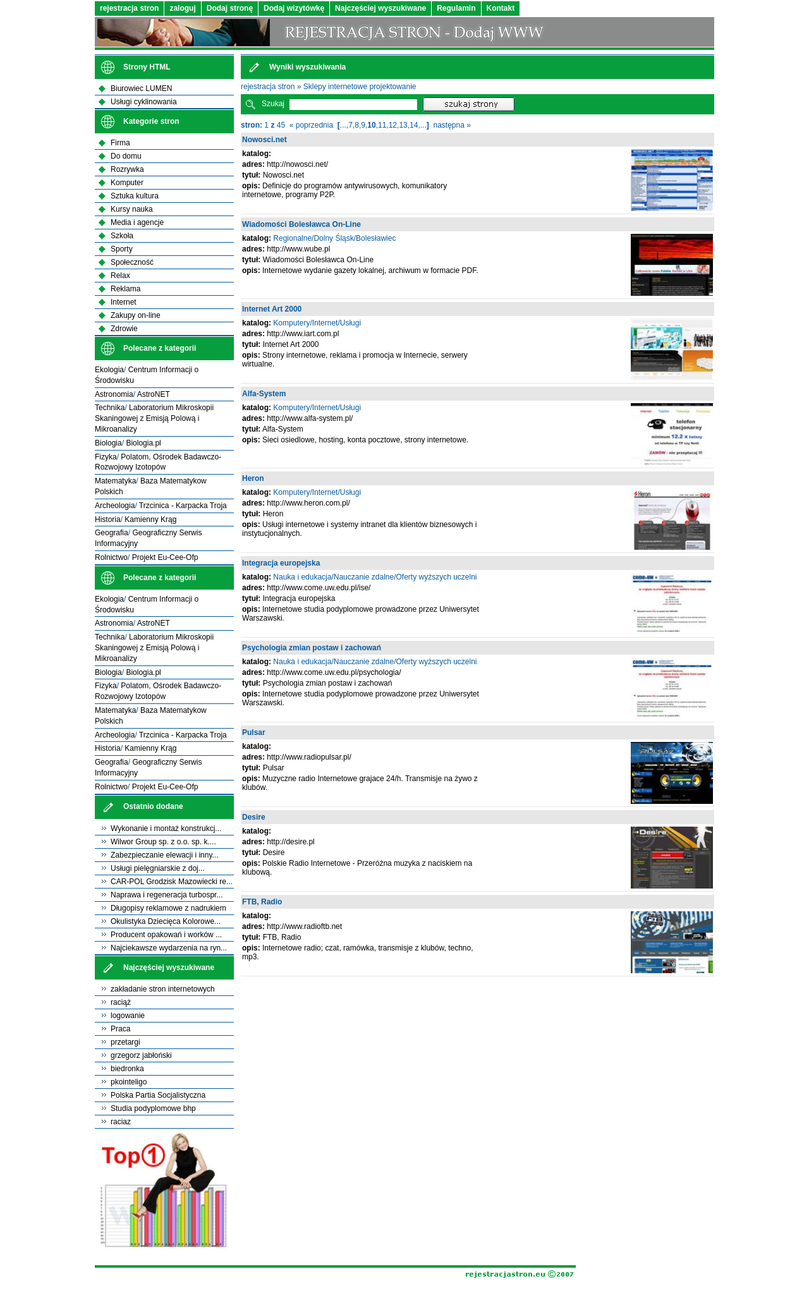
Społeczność (132, 262)
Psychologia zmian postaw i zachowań (311, 647)
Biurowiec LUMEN (141, 88)
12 (393, 125)
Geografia (111, 532)
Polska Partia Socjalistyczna (158, 1095)
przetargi (125, 1042)
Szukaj (273, 103)
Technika (110, 407)
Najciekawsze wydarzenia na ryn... (169, 948)
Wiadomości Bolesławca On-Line (301, 224)
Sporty (122, 249)
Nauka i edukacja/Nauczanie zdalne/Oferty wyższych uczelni (375, 577)
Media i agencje (137, 222)
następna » (451, 125)
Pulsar (253, 732)
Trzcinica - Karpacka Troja (183, 505)
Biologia (108, 443)
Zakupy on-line (136, 315)
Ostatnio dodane (153, 806)
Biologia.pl (143, 443)
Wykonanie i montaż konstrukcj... (166, 828)
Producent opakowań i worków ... (166, 934)
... (343, 125)
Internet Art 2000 (271, 309)
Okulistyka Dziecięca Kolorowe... (166, 921)
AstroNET (153, 394)
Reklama (125, 288)
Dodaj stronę (230, 8)
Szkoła (122, 235)
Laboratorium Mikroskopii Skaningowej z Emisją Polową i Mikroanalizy (154, 418)
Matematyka (115, 481)
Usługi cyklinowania (144, 101)
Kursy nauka (132, 209)
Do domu (126, 156)
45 (281, 125)
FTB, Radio (262, 901)
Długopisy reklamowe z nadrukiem (168, 908)
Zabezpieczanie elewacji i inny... (165, 855)
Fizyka (106, 456)
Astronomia (114, 394)
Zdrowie (124, 328)
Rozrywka (127, 169)
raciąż (121, 1002)
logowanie (128, 1015)
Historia (108, 519)
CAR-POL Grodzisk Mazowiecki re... (172, 881)
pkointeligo (129, 1082)
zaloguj (182, 8)
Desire (253, 817)
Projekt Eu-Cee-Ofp (165, 557)
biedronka (127, 1068)
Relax (120, 275)
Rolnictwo (111, 557)
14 (414, 125)
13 (403, 125)
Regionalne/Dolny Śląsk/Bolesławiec (334, 238)
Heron (253, 478)
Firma (120, 142)
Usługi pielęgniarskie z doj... (158, 868)
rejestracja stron (129, 8)
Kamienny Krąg (150, 519)
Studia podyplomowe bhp (153, 1108)
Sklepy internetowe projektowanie (360, 86)
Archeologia (115, 505)
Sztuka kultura (135, 195)
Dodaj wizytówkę (294, 8)
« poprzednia (311, 125)
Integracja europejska (281, 563)
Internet (124, 302)
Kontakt (501, 8)
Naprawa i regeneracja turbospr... (166, 894)
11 (382, 125)
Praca (120, 1028)
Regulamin (456, 8)
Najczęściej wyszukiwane (380, 8)
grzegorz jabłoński (141, 1055)
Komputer (127, 182)
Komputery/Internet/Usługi (317, 323)
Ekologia (109, 369)
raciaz (121, 1121)
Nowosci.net (264, 139)
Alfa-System (264, 393)
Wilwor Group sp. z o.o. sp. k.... (163, 841)
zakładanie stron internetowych (163, 989)
